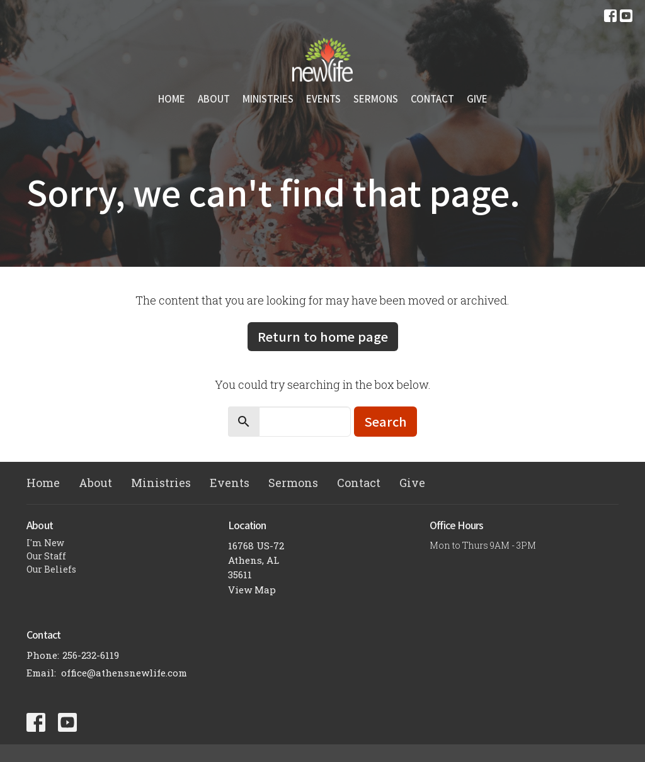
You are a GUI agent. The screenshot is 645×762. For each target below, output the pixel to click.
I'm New (45, 543)
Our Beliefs (51, 569)
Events (323, 98)
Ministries (268, 98)
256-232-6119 (90, 655)
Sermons (375, 98)
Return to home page (323, 336)
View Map (252, 589)
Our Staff (46, 556)
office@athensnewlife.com (124, 672)
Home (171, 98)
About (214, 98)
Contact (432, 98)
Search (385, 421)
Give (477, 98)
